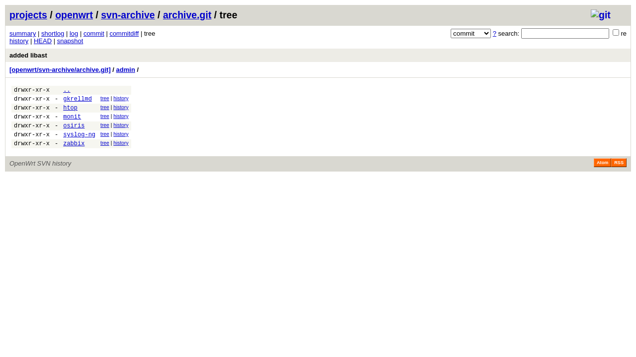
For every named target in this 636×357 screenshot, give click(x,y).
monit (72, 122)
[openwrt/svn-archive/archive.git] (60, 69)
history (18, 41)
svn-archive (128, 14)
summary (22, 33)
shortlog (52, 33)
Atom (602, 173)
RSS (619, 173)
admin (125, 69)
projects (28, 14)
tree (104, 100)
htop (70, 112)
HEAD (43, 41)
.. (66, 91)
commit (93, 33)
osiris (73, 132)
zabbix (73, 153)
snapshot (70, 41)
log (74, 33)
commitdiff (124, 33)
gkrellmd (77, 101)
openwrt (74, 14)
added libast (28, 55)
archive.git (187, 14)
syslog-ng (79, 143)
